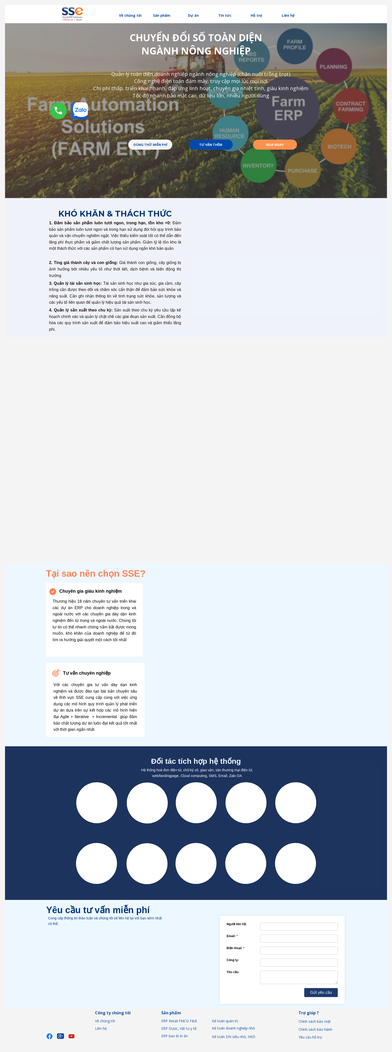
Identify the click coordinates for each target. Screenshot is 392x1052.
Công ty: (233, 960)
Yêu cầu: (233, 972)
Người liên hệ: (237, 924)
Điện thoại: (234, 948)
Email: (231, 936)
